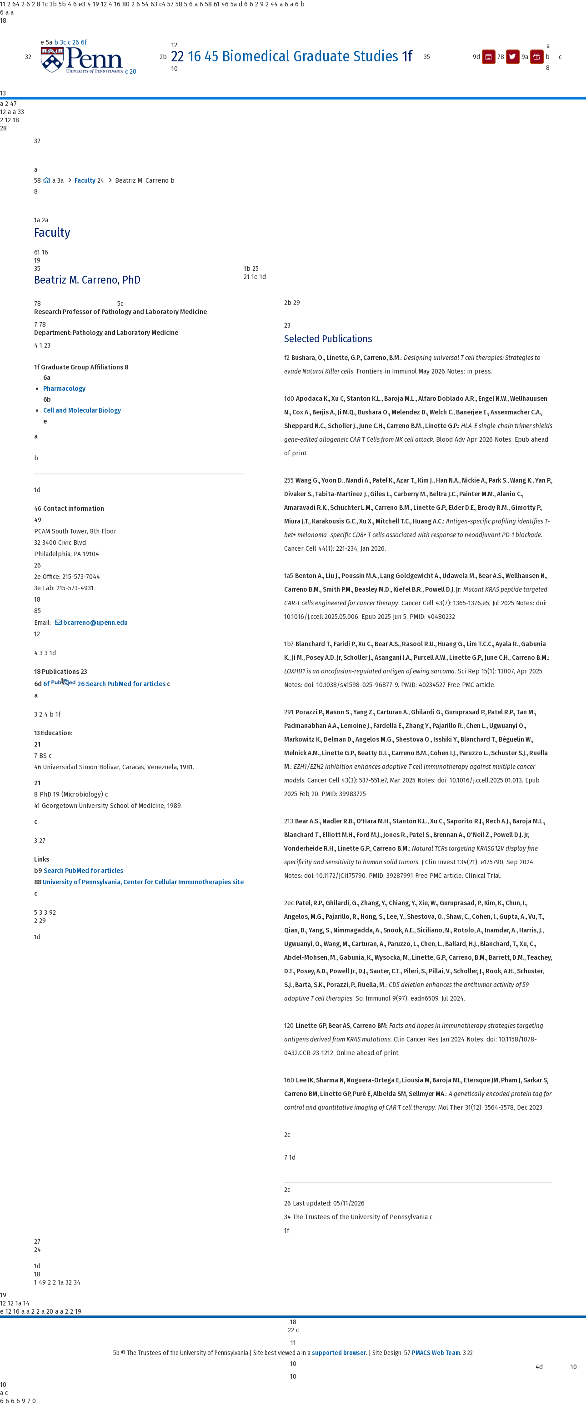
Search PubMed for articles (83, 871)
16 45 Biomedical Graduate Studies (295, 56)
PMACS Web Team (436, 1353)
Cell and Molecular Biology (82, 410)
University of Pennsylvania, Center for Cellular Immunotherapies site (143, 882)
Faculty (85, 180)
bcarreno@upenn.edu (95, 622)
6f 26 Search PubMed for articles (104, 684)
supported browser (339, 1353)
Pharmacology (64, 388)
